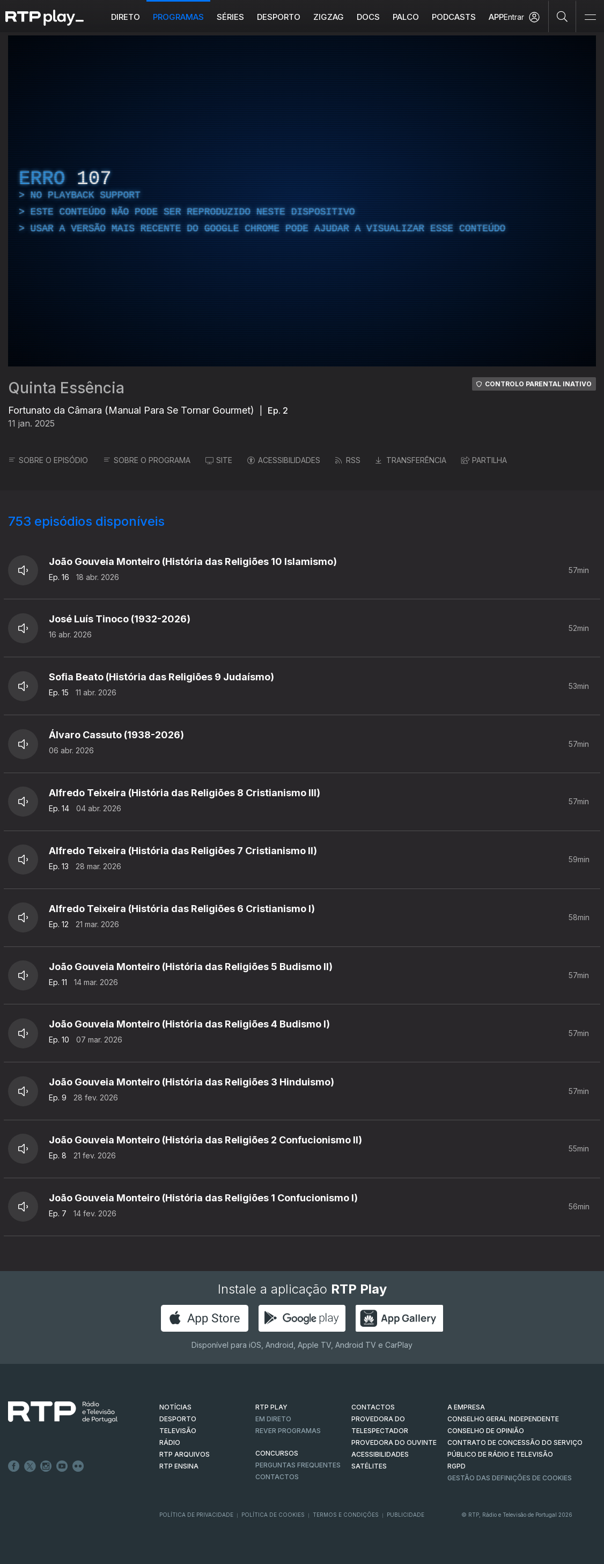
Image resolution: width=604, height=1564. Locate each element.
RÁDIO (169, 1442)
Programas (178, 17)
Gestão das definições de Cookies (509, 1478)
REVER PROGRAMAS (288, 1431)
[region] (302, 200)
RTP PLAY (271, 1407)
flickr (78, 1466)
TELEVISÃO (177, 1431)
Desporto (278, 17)
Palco (406, 17)
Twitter (30, 1466)
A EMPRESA (466, 1407)
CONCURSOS (276, 1453)
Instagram (46, 1466)
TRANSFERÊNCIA (410, 460)
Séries (230, 17)
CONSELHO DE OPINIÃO (485, 1431)
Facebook (14, 1466)
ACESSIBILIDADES (283, 460)
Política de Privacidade (196, 1514)
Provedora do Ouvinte (394, 1442)
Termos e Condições (346, 1514)
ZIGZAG (328, 17)
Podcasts (454, 17)
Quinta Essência (66, 388)
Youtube (62, 1466)
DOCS (368, 17)
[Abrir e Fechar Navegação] (590, 17)
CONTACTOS (373, 1407)
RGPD (456, 1466)
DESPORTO (177, 1419)
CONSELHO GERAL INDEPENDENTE (503, 1419)
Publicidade (405, 1514)
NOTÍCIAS (175, 1407)
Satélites (369, 1466)
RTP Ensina (178, 1466)
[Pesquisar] (562, 16)
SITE (218, 460)
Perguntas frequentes (298, 1465)
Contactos (277, 1477)
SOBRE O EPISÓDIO (48, 460)
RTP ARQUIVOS (184, 1454)
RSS (347, 460)
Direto (125, 17)
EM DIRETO (273, 1419)
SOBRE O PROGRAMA (146, 460)
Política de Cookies (273, 1514)
